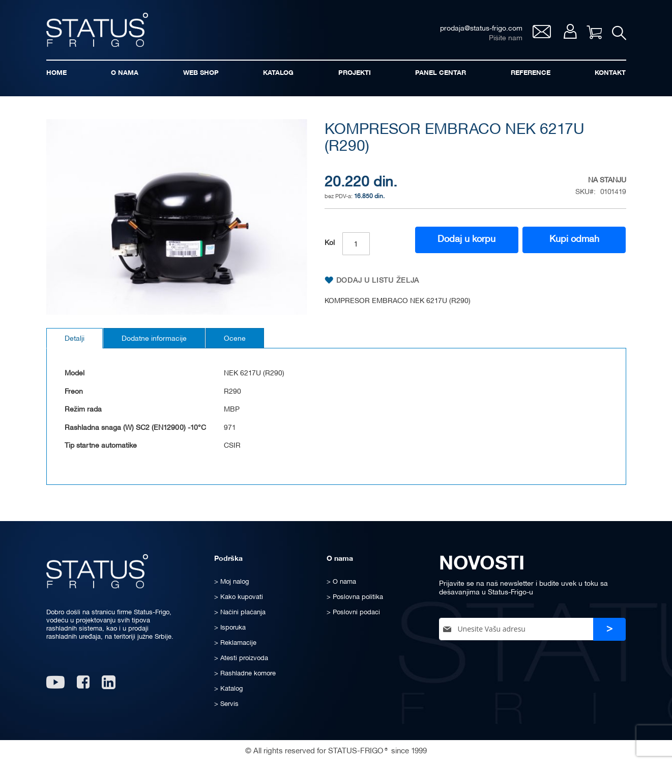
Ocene (235, 339)
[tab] (74, 338)
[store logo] (97, 30)
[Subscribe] (609, 629)
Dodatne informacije (154, 339)
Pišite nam (505, 38)
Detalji (74, 339)
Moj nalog (570, 31)
